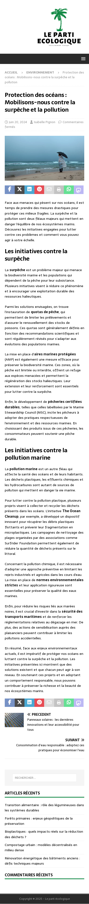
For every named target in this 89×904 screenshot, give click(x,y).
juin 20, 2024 (18, 122)
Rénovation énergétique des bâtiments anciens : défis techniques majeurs (42, 861)
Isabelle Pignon (44, 122)
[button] (82, 58)
